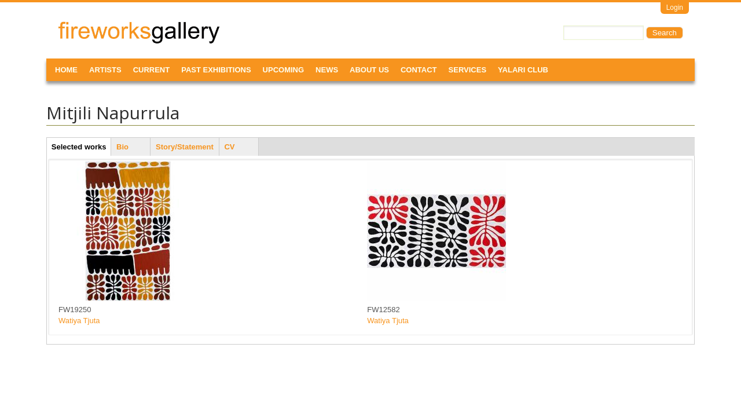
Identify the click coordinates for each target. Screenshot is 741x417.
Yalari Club (523, 69)
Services (468, 69)
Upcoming (284, 69)
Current (151, 69)
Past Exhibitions (216, 69)
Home (66, 69)
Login (674, 7)
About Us (369, 69)
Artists (105, 69)
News (327, 69)
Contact (419, 69)
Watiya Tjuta (79, 320)
